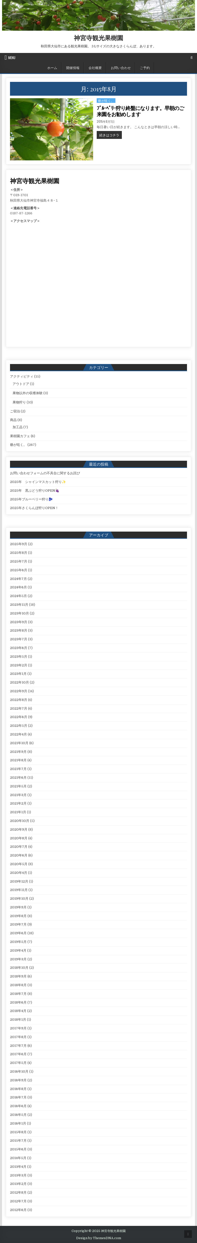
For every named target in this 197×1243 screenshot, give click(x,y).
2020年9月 (18, 829)
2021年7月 (18, 769)
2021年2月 (18, 803)
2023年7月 (18, 639)
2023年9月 (18, 622)
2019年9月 (18, 907)
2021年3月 (18, 795)
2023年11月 (19, 605)
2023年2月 (18, 665)
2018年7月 (18, 994)
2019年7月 (18, 924)
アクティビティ (21, 376)
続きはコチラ (110, 134)
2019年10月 (19, 898)
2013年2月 (18, 1184)
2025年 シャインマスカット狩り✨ (38, 482)
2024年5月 (18, 596)
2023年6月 (18, 648)
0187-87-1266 (21, 213)
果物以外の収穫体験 (28, 393)
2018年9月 (18, 976)
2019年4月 (18, 950)
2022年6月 (18, 717)
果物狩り (19, 402)
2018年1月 (18, 1019)
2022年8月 (18, 700)
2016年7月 (18, 1097)
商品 (13, 420)
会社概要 (95, 67)
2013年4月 (18, 1167)
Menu (11, 57)
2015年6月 (18, 1149)
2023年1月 (18, 674)
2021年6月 (18, 777)
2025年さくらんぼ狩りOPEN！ (34, 508)
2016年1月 (18, 1123)
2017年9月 (18, 1028)
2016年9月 (18, 1080)
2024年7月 (18, 579)
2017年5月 (18, 1063)
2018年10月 (19, 968)
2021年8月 (18, 760)
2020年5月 (18, 864)
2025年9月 (18, 544)
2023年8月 (18, 630)
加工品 (18, 427)
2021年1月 (18, 812)
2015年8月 (18, 1132)
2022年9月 (18, 691)
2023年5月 (18, 656)
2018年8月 (18, 985)
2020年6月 (18, 855)
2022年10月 (19, 682)
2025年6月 (18, 570)
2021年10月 (19, 743)
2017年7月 (18, 1046)
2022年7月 (18, 708)
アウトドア (21, 384)
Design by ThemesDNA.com (98, 1238)
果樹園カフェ (20, 436)
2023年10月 (19, 613)
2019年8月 (18, 916)
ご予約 (145, 67)
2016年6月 (18, 1106)
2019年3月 (18, 959)
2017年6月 (18, 1054)
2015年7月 (18, 1140)
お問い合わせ (121, 67)
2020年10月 (19, 821)
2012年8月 (18, 1192)
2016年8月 (18, 1089)
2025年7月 (18, 561)
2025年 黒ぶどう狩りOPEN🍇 (34, 490)
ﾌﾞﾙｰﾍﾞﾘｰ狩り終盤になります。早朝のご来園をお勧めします (140, 111)
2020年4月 (18, 873)
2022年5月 (18, 726)
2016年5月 (18, 1115)
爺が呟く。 (106, 100)
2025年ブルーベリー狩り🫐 (31, 499)
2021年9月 (18, 752)
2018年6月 (18, 1002)
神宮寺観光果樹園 (98, 38)
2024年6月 (18, 587)
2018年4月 (18, 1011)
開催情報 (73, 67)
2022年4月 (18, 734)
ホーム (52, 67)
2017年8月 (18, 1037)
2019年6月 (18, 933)
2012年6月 (18, 1210)
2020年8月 (18, 838)
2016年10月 (19, 1071)
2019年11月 (19, 890)
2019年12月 (19, 881)
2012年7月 (18, 1201)
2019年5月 (18, 942)
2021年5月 (18, 786)
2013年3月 (18, 1175)
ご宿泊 (15, 411)
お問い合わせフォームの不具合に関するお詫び (45, 473)
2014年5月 (18, 1158)
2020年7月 (18, 847)
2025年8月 (18, 553)
